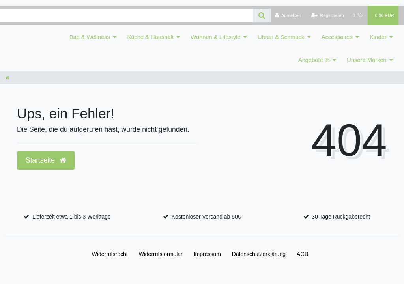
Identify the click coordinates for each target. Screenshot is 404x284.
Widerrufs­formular (161, 254)
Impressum (207, 254)
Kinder (378, 37)
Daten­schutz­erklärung (259, 254)
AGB (303, 254)
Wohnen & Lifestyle (215, 37)
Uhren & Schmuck (281, 37)
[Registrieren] (327, 15)
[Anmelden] (288, 15)
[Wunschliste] (358, 15)
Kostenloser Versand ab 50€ (206, 216)
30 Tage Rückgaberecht (341, 216)
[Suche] (262, 15)
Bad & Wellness (89, 37)
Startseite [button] (46, 160)
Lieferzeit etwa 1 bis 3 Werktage (71, 216)
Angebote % (314, 60)
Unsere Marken (366, 60)
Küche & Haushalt (150, 37)
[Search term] (126, 15)
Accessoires (337, 37)
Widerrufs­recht (110, 254)
